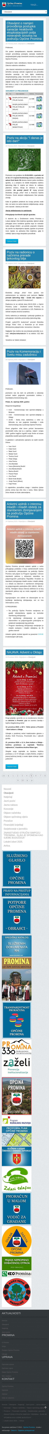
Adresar (5, 1394)
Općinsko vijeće (7, 1368)
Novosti (4, 1321)
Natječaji (5, 1328)
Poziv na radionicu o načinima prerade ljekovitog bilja (21, 255)
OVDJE (40, 634)
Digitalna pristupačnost (26, 1430)
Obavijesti (30, 44)
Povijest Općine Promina (10, 1350)
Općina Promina (7, 1386)
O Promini (5, 1342)
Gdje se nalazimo (8, 1398)
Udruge (4, 1354)
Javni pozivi (6, 1332)
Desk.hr (14, 1430)
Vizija (4, 1346)
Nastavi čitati (11, 241)
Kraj (32, 781)
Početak (2, 776)
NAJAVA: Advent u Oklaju (24, 652)
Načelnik (5, 1390)
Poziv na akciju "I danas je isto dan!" (25, 139)
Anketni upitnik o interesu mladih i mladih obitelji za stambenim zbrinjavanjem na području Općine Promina (24, 510)
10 (22, 780)
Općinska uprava (8, 1364)
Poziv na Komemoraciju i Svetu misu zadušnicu (24, 353)
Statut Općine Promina (10, 1372)
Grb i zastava (6, 1376)
